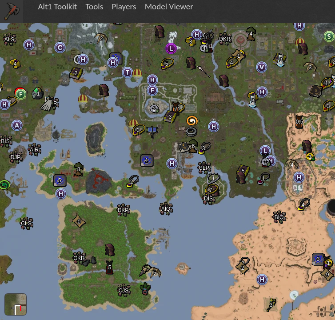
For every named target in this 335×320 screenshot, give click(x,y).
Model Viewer (169, 6)
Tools (94, 6)
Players (124, 6)
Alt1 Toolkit (57, 6)
